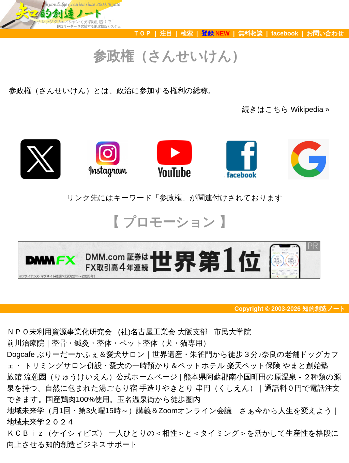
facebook (284, 33)
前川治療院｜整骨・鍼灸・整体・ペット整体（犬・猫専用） (108, 343)
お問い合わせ (325, 33)
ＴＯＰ (142, 33)
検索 (187, 33)
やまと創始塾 (306, 365)
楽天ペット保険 (253, 365)
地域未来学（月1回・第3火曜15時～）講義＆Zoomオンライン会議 (119, 410)
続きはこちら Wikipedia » (286, 109)
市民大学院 (232, 332)
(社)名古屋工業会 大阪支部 (163, 332)
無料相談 (250, 33)
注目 (166, 33)
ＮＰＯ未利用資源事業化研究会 (59, 332)
